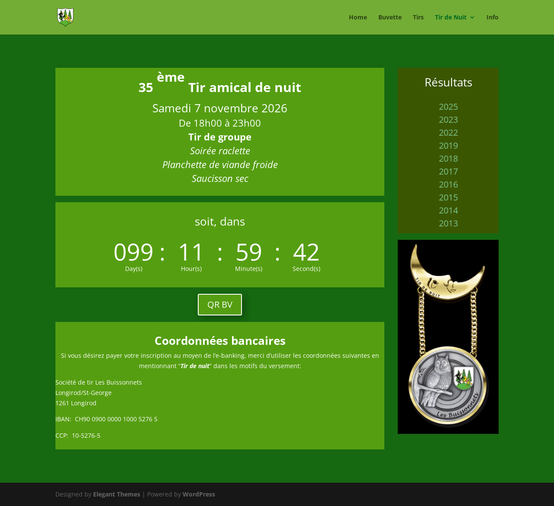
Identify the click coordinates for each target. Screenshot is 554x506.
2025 (448, 106)
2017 (448, 171)
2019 (448, 145)
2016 (448, 184)
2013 (448, 223)
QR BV (219, 304)
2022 (448, 132)
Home (358, 17)
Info (492, 17)
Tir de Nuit (451, 17)
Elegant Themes (116, 494)
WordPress (199, 494)
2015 (448, 197)
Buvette (390, 17)
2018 (448, 158)
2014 (448, 210)
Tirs (418, 17)
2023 (448, 119)
